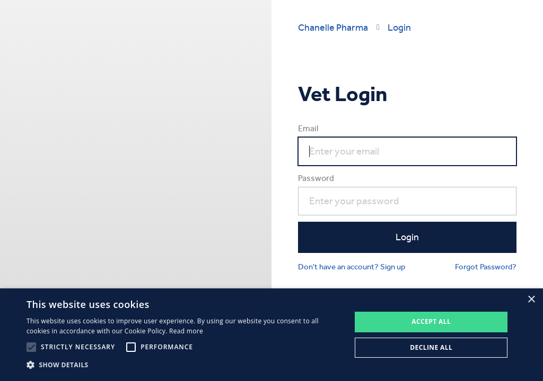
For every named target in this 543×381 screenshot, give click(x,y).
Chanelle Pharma (333, 27)
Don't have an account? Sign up (351, 266)
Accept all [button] (431, 321)
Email (308, 128)
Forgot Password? (485, 266)
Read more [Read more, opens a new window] (186, 330)
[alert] (271, 334)
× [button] (531, 300)
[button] (184, 365)
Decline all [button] (431, 347)
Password (316, 178)
